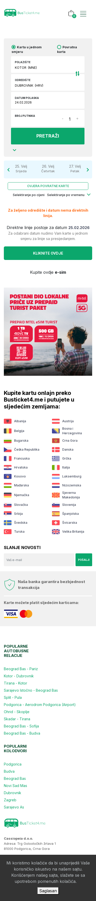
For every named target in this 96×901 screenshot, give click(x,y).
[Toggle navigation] (83, 8)
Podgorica (13, 764)
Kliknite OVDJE (48, 253)
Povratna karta (67, 49)
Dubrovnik (12, 793)
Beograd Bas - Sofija (21, 726)
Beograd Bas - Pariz (21, 669)
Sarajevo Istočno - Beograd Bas (31, 690)
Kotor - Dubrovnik (19, 676)
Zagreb (10, 800)
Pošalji (84, 559)
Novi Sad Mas (15, 785)
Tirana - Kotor (15, 683)
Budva (9, 771)
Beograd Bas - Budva (22, 733)
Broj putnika (25, 115)
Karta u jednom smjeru (27, 49)
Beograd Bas (15, 778)
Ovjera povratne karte (48, 186)
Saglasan (48, 890)
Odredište (22, 80)
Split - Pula (13, 697)
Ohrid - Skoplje (16, 712)
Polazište (22, 62)
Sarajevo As (14, 807)
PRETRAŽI (47, 136)
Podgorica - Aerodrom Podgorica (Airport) (40, 704)
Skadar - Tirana (17, 719)
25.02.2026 (79, 227)
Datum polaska (27, 97)
